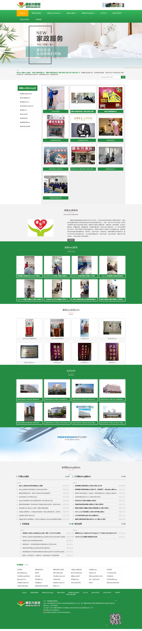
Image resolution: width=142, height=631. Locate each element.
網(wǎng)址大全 (21, 581)
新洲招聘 (109, 571)
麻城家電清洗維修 (25, 126)
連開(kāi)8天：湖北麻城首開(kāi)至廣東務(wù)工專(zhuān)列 (48, 546)
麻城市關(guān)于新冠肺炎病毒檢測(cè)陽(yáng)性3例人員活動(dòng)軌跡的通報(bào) (48, 554)
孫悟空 (91, 584)
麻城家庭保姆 (54, 74)
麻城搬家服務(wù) (25, 122)
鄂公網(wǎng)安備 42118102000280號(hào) (56, 614)
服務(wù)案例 (71, 13)
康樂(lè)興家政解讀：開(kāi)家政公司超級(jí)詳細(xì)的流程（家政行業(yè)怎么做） (44, 506)
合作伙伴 (103, 13)
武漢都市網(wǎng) (112, 581)
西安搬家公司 (39, 581)
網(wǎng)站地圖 (70, 596)
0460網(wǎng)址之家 (59, 578)
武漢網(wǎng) (93, 571)
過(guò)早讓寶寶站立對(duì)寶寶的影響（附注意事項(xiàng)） (44, 502)
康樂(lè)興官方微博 (58, 571)
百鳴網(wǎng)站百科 (23, 584)
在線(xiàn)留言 (24, 19)
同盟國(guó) (38, 584)
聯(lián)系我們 (117, 13)
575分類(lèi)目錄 (111, 575)
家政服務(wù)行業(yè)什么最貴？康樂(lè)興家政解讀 (44, 510)
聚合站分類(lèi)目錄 (76, 575)
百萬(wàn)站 (92, 575)
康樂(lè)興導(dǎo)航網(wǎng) (43, 588)
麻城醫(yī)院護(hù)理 (87, 72)
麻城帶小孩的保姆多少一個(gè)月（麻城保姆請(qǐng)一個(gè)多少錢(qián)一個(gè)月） (100, 495)
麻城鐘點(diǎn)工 (25, 102)
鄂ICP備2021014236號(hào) (51, 612)
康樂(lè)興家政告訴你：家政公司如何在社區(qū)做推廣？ (44, 495)
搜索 (123, 77)
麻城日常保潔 (24, 114)
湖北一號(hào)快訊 (94, 581)
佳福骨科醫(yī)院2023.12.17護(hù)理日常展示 (100, 499)
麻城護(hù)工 (23, 110)
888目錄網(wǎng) (22, 575)
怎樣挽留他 (110, 578)
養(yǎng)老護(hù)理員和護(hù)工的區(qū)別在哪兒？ (44, 491)
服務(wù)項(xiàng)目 (53, 13)
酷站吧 (37, 575)
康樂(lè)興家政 (36, 13)
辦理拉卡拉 (56, 588)
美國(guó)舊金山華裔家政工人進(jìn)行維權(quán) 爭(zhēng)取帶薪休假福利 (44, 521)
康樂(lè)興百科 (39, 571)
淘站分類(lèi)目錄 (76, 584)
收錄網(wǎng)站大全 (59, 584)
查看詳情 (71, 240)
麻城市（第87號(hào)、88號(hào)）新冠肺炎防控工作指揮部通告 (48, 557)
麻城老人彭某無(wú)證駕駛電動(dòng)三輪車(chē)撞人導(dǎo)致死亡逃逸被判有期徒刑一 (48, 539)
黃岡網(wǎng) (75, 581)
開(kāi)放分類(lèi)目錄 (113, 584)
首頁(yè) (22, 13)
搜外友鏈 (37, 578)
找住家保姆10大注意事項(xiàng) (44, 499)
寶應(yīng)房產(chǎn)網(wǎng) (97, 578)
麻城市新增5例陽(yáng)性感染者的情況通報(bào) (48, 550)
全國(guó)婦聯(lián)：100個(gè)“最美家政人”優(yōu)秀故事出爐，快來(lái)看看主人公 (44, 514)
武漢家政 (19, 571)
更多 (122, 478)
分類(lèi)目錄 (56, 581)
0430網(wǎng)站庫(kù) (23, 578)
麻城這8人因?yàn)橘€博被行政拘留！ (48, 542)
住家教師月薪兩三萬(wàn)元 (44, 517)
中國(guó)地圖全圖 (76, 571)
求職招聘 (38, 19)
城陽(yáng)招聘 (75, 578)
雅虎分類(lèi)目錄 (58, 575)
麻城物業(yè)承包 (44, 74)
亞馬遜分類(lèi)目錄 (22, 588)
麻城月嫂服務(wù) (25, 98)
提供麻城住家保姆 (99, 72)
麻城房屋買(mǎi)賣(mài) (31, 74)
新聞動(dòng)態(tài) (88, 13)
